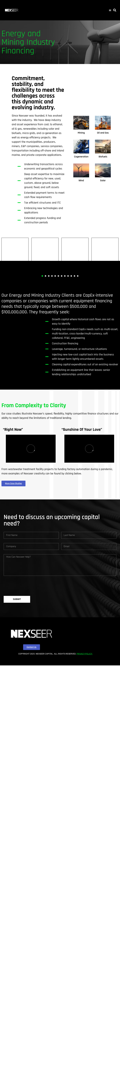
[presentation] (26, 586)
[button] (110, 10)
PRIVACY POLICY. (85, 654)
